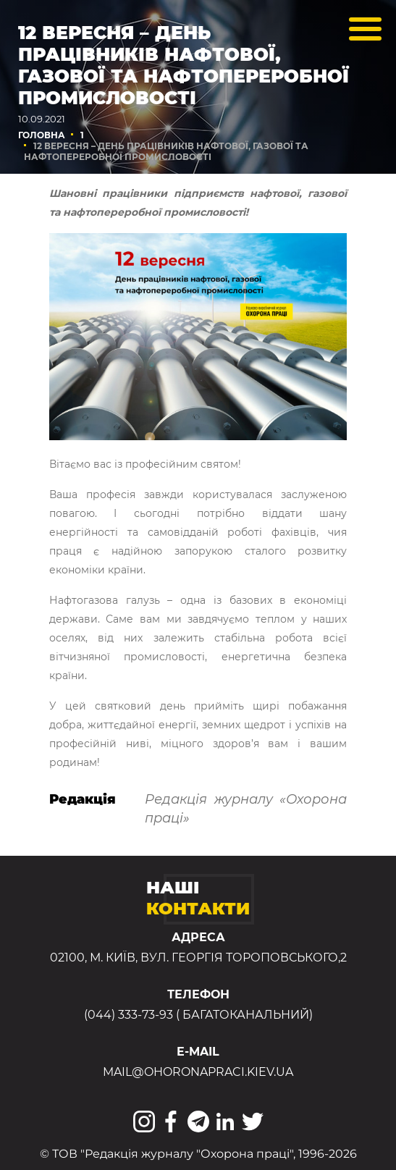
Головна (41, 135)
